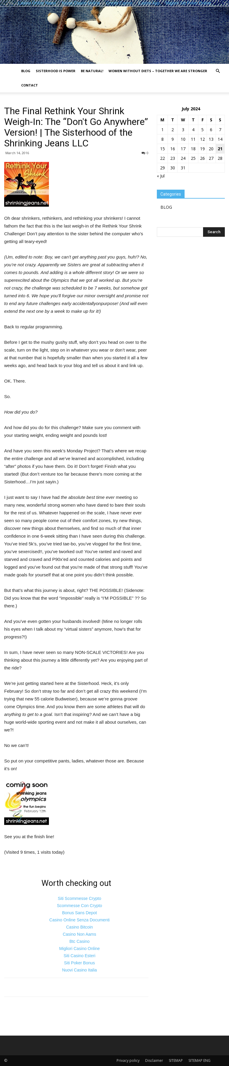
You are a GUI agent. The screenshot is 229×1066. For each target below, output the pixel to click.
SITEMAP (176, 1060)
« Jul (161, 176)
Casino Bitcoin (79, 927)
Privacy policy (128, 1060)
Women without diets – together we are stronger (158, 71)
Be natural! (92, 71)
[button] (218, 71)
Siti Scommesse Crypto (79, 898)
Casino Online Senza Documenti (79, 920)
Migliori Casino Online (79, 948)
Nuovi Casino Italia (79, 970)
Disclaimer (154, 1060)
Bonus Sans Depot (79, 912)
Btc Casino (79, 941)
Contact (29, 85)
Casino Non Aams (79, 934)
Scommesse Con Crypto (79, 905)
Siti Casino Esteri (79, 955)
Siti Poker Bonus (79, 962)
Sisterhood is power (55, 71)
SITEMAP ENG (199, 1060)
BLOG (25, 71)
